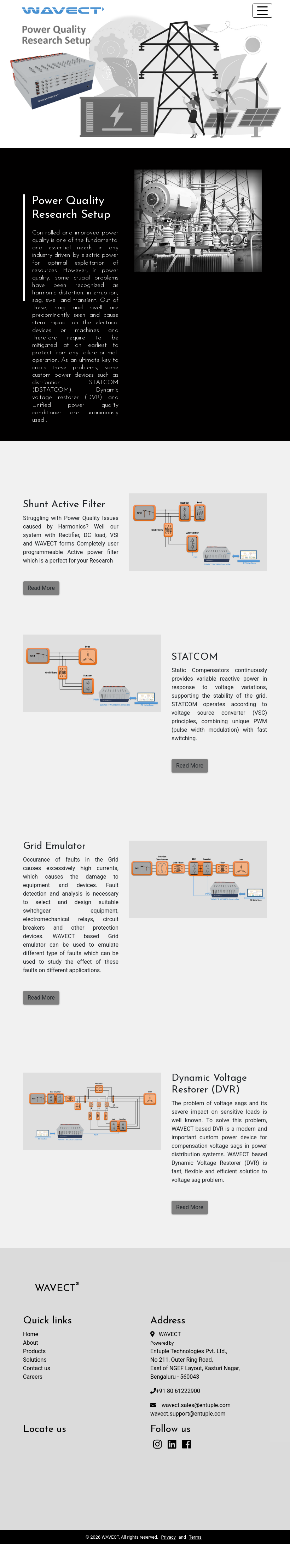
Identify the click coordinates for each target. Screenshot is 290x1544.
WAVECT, (111, 1537)
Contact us (36, 1368)
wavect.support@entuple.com (188, 1413)
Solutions (35, 1359)
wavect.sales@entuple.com (196, 1405)
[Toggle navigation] (262, 11)
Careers (32, 1376)
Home (30, 1334)
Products (34, 1351)
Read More (41, 588)
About (30, 1342)
